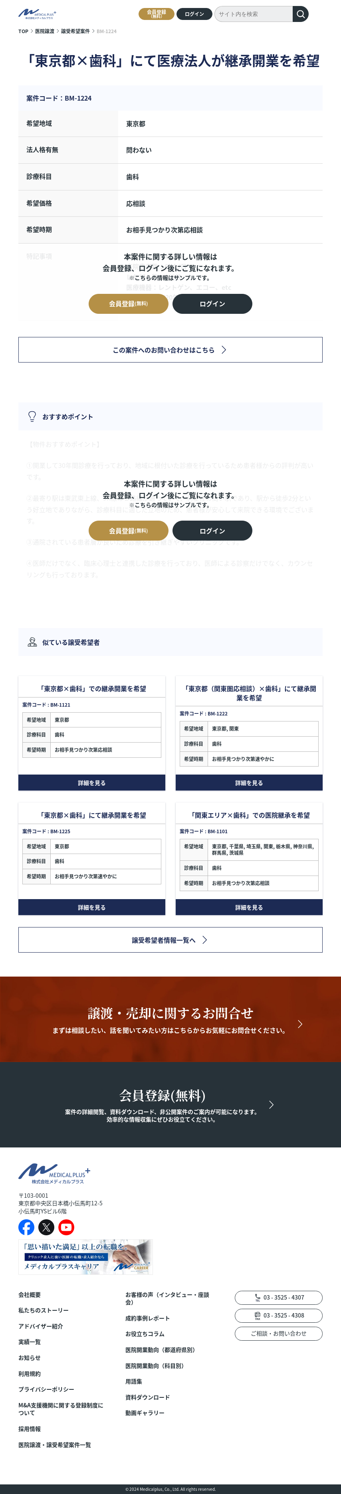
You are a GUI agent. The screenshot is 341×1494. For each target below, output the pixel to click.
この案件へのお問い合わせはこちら (164, 350)
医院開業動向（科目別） (156, 1365)
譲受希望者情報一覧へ (164, 940)
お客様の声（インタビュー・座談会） (167, 1298)
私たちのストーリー (43, 1310)
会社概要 (29, 1294)
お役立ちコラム (145, 1333)
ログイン (194, 13)
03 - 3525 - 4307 (284, 1297)
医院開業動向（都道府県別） (161, 1349)
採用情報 (29, 1429)
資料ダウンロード (147, 1397)
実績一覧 (29, 1341)
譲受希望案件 (75, 31)
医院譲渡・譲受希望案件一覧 (54, 1444)
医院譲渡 (44, 31)
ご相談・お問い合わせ (279, 1333)
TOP (23, 31)
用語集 (133, 1381)
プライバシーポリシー (46, 1389)
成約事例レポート (147, 1318)
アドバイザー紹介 (40, 1326)
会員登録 (156, 13)
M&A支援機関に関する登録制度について (60, 1409)
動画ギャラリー (145, 1413)
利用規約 (29, 1373)
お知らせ (29, 1357)
